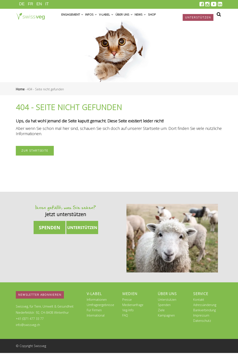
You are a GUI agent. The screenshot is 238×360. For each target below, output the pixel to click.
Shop (168, 18)
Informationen (97, 306)
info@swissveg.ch (28, 332)
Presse (127, 306)
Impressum (201, 322)
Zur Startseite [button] (34, 157)
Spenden (164, 312)
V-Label (113, 18)
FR (30, 4)
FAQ (125, 322)
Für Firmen (94, 317)
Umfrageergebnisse (100, 312)
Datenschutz (202, 328)
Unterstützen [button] (198, 17)
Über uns (134, 18)
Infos (96, 18)
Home (20, 96)
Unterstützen (167, 306)
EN (39, 4)
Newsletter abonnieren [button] (39, 302)
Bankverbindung (204, 317)
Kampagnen (166, 322)
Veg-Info (128, 317)
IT (47, 4)
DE (22, 4)
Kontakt (198, 306)
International (96, 322)
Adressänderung (204, 312)
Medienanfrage (132, 312)
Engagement (74, 18)
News (153, 18)
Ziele (161, 317)
